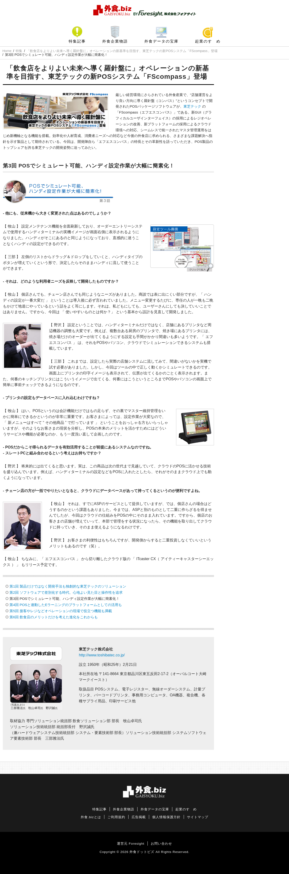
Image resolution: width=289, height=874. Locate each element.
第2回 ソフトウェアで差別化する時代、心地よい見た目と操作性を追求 (66, 592)
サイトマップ (197, 817)
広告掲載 (139, 817)
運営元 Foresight (130, 843)
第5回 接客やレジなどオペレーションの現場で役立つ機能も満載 (60, 611)
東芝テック (192, 106)
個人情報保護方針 (166, 817)
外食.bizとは (91, 817)
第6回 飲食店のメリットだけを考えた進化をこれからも (53, 617)
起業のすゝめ (208, 41)
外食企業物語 (115, 41)
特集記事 (77, 41)
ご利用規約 (116, 817)
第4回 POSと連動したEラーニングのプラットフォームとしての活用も (65, 605)
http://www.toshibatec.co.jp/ (102, 655)
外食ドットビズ (141, 852)
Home (6, 51)
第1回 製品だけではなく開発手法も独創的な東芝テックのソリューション (67, 586)
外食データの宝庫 (161, 41)
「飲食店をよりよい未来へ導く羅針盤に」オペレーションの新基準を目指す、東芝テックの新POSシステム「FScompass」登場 (122, 51)
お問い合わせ (161, 843)
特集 (19, 51)
